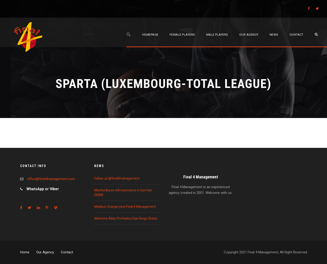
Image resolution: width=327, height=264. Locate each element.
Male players (217, 34)
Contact (296, 34)
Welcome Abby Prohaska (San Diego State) (125, 218)
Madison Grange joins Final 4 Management (125, 206)
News (274, 34)
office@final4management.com (51, 179)
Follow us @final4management (117, 178)
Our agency (248, 34)
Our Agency (45, 252)
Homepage (150, 34)
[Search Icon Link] (128, 39)
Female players (182, 34)
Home (24, 252)
